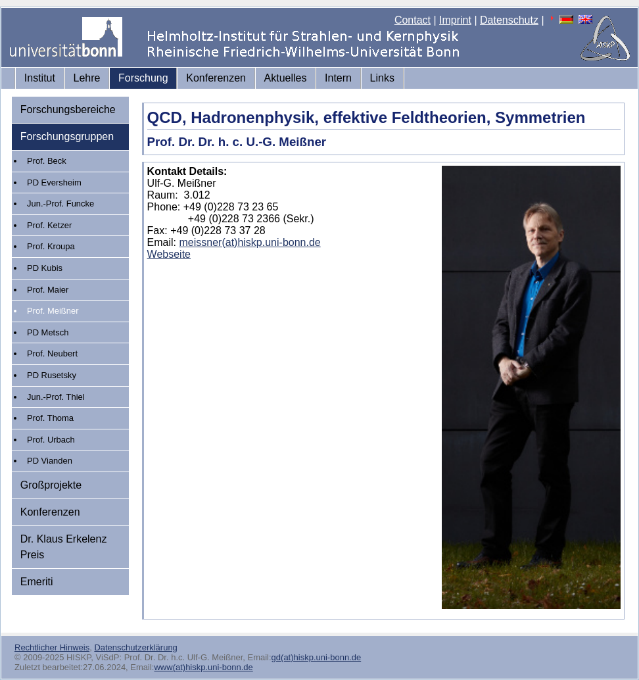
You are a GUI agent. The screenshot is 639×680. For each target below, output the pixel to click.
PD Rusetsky (51, 375)
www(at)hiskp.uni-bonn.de (203, 667)
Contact (412, 20)
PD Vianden (49, 461)
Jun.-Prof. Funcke (60, 203)
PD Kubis (44, 268)
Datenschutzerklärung (135, 647)
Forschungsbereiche (68, 109)
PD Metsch (47, 332)
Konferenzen (216, 78)
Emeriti (36, 581)
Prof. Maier (47, 290)
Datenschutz (509, 20)
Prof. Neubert (52, 353)
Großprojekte (51, 485)
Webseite (169, 254)
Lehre (87, 78)
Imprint (455, 20)
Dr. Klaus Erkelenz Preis (63, 546)
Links (382, 78)
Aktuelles (285, 78)
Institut (39, 78)
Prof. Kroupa (51, 246)
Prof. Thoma (50, 418)
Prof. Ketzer (49, 225)
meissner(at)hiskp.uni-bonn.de (250, 242)
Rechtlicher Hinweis (51, 647)
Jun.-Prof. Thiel (56, 397)
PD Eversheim (54, 182)
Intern (338, 78)
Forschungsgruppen (67, 136)
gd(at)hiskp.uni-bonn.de (317, 657)
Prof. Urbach (51, 440)
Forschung (143, 78)
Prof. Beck (46, 161)
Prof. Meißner (52, 311)
